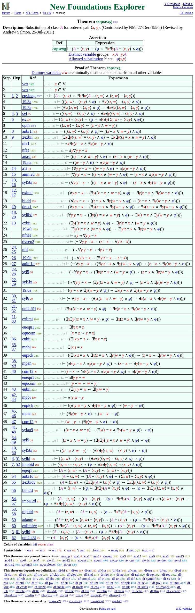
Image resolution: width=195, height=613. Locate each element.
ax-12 (66, 560)
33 (14, 321)
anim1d (28, 264)
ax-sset (162, 560)
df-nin (66, 579)
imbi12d (29, 501)
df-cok (95, 587)
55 (14, 482)
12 (14, 190)
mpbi (26, 347)
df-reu (166, 574)
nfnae (27, 235)
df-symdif (148, 579)
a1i (24, 168)
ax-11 (50, 560)
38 (14, 361)
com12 (28, 371)
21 (14, 306)
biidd (26, 201)
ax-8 (165, 556)
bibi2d (27, 490)
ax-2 (86, 556)
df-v (35, 579)
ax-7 (36, 560)
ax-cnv (129, 560)
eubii (26, 339)
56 (14, 490)
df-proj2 (114, 595)
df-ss (166, 579)
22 (14, 280)
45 (14, 411)
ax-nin (98, 560)
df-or (74, 570)
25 (14, 252)
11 (13, 316)
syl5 (25, 272)
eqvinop (29, 96)
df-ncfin (137, 591)
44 (14, 399)
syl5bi (27, 182)
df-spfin (47, 595)
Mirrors (6, 13)
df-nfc (104, 574)
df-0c (35, 591)
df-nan (132, 570)
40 (14, 371)
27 (14, 264)
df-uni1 (175, 583)
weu (131, 550)
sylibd (27, 215)
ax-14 (8, 560)
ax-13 (180, 556)
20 (14, 217)
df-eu (22, 574)
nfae (25, 150)
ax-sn (67, 564)
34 (14, 437)
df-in (101, 579)
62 (14, 537)
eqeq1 (27, 470)
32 (14, 311)
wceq (114, 550)
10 (14, 448)
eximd (27, 192)
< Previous (172, 4)
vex (25, 84)
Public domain (107, 608)
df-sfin (29, 595)
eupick (27, 355)
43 (14, 389)
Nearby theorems (183, 7)
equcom (28, 333)
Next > (188, 4)
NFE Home (32, 13)
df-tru (148, 570)
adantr (27, 520)
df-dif (131, 579)
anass (26, 156)
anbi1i (27, 131)
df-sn (64, 583)
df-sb (7, 574)
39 (14, 365)
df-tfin (154, 591)
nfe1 (25, 143)
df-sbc (50, 579)
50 (14, 452)
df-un (115, 579)
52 (18, 464)
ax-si (177, 560)
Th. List (47, 13)
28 (14, 274)
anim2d (28, 174)
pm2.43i (29, 537)
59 (14, 520)
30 (14, 296)
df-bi (61, 570)
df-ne (119, 574)
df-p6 (110, 587)
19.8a (26, 101)
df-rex (150, 574)
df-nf (177, 570)
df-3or (102, 570)
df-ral (135, 574)
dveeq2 (28, 241)
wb (54, 550)
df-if (34, 583)
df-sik (126, 587)
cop (145, 550)
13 (14, 180)
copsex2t (55, 601)
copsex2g (75, 601)
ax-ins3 (27, 564)
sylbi (26, 458)
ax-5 (123, 556)
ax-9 (152, 556)
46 (14, 416)
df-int (109, 583)
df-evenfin (173, 591)
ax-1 (77, 556)
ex (24, 119)
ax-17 (137, 556)
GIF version (186, 13)
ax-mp (65, 556)
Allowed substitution (86, 59)
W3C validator (184, 608)
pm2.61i (29, 308)
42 (14, 395)
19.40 (27, 229)
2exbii (27, 137)
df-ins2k (39, 587)
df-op (79, 595)
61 (18, 532)
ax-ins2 (9, 564)
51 (18, 458)
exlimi (27, 319)
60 (14, 526)
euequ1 (28, 327)
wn (29, 550)
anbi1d (28, 476)
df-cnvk (21, 587)
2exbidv (29, 482)
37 (14, 349)
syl (24, 113)
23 (14, 269)
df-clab (54, 574)
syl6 (25, 298)
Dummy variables (46, 72)
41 (14, 427)
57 (14, 503)
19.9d (27, 258)
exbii (26, 223)
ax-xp (114, 560)
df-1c (140, 583)
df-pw (49, 583)
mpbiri (27, 511)
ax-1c (146, 560)
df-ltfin (119, 591)
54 (14, 476)
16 (14, 184)
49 (14, 442)
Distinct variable (82, 54)
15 (14, 174)
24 (14, 247)
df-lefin (102, 591)
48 (14, 432)
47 (14, 421)
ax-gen (107, 556)
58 (14, 514)
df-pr (78, 583)
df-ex (163, 570)
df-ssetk (142, 587)
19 (14, 207)
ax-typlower (48, 564)
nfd (25, 249)
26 (14, 258)
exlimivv (29, 526)
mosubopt (97, 601)
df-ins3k (59, 587)
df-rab (21, 579)
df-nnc (69, 591)
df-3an (117, 570)
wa (69, 550)
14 (14, 168)
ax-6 (23, 560)
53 (14, 509)
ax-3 (96, 556)
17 (14, 195)
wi (41, 550)
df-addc (52, 591)
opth (25, 125)
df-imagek (162, 587)
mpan (27, 363)
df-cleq (71, 574)
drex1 (27, 207)
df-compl (84, 579)
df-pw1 (157, 583)
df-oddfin (10, 595)
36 (14, 339)
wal (82, 550)
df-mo (38, 574)
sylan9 (27, 429)
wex (97, 550)
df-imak (77, 587)
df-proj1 (96, 595)
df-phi (64, 595)
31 (14, 300)
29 (14, 284)
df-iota (20, 591)
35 (14, 344)
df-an (87, 570)
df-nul (19, 583)
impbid (28, 464)
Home (17, 13)
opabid (116, 601)
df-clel (88, 574)
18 (14, 212)
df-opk (125, 583)
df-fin (85, 591)
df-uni (94, 583)
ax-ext (82, 560)
